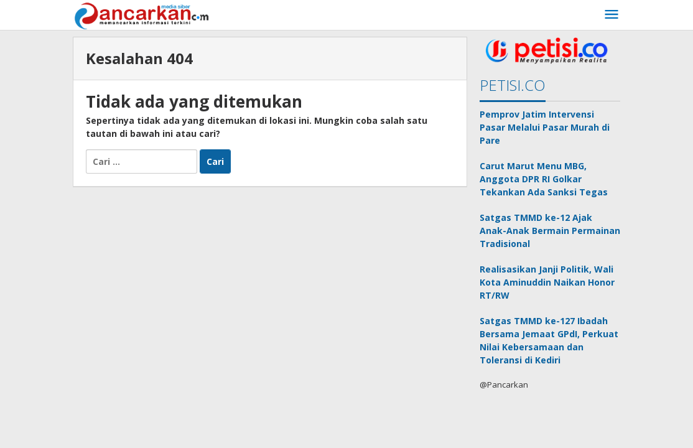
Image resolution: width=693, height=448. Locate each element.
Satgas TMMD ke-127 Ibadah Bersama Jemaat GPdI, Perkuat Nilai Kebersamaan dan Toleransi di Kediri (549, 340)
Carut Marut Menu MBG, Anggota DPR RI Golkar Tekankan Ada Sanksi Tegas (544, 179)
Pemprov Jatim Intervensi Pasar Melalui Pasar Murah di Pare (545, 127)
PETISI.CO (513, 85)
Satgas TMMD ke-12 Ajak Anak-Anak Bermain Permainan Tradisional (550, 231)
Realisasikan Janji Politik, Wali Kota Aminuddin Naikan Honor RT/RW (547, 282)
